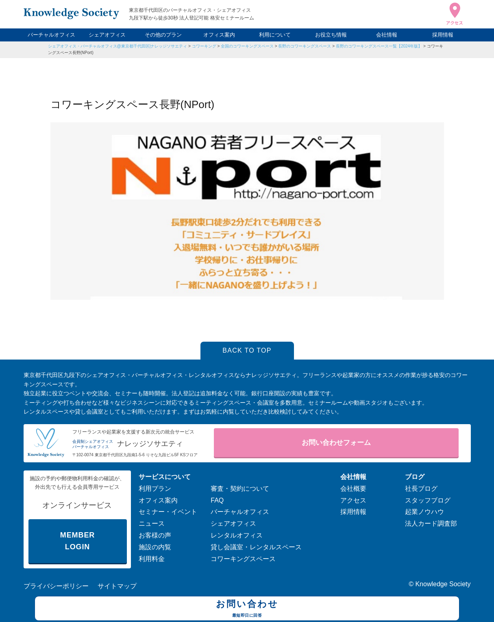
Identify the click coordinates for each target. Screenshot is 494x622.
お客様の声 (155, 535)
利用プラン (155, 488)
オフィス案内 (219, 35)
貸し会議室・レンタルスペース (256, 547)
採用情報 (442, 35)
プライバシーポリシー (56, 586)
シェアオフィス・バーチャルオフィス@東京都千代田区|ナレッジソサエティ (117, 46)
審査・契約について (240, 488)
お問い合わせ (247, 609)
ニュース (152, 523)
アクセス (353, 500)
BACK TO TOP (247, 350)
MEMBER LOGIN (77, 541)
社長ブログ (421, 488)
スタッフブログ (427, 500)
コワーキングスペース (243, 558)
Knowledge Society (442, 584)
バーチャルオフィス (51, 35)
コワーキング (204, 46)
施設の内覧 (155, 547)
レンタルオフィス (237, 535)
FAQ (217, 500)
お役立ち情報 (331, 35)
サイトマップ (117, 586)
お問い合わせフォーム (336, 442)
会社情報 (386, 35)
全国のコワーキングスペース (247, 46)
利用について (275, 35)
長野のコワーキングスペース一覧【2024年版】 (379, 46)
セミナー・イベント (168, 511)
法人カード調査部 (431, 523)
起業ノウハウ (424, 511)
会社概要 (353, 488)
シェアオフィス (107, 35)
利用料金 (152, 558)
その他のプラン (163, 35)
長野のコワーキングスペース (304, 46)
